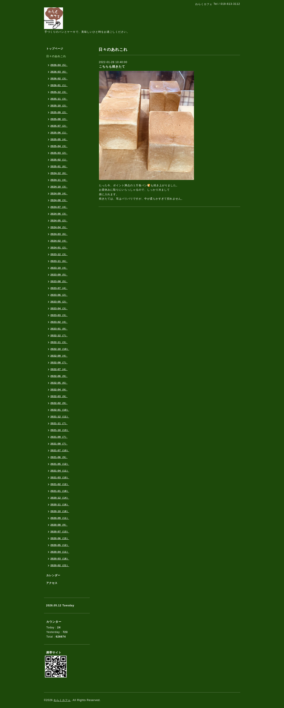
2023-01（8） (59, 328)
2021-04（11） (60, 470)
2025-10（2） (59, 105)
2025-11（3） (59, 98)
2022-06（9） (59, 376)
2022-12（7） (59, 335)
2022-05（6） (59, 382)
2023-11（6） (59, 261)
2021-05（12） (60, 464)
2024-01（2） (59, 247)
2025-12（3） (59, 92)
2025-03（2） (59, 153)
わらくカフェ (62, 700)
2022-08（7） (59, 362)
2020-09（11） (60, 518)
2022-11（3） (59, 342)
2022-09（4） (59, 355)
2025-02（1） (59, 159)
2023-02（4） (59, 322)
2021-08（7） (59, 443)
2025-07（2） (59, 126)
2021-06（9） (59, 457)
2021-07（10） (60, 450)
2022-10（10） (60, 349)
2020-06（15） (60, 538)
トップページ (54, 48)
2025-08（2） (59, 119)
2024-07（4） (59, 207)
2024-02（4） (59, 240)
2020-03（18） (60, 558)
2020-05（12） (60, 545)
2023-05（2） (59, 301)
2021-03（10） (60, 477)
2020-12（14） (60, 497)
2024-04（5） (59, 227)
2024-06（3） (59, 213)
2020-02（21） (60, 565)
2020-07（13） (60, 531)
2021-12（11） (60, 416)
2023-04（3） (59, 308)
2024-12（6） (59, 173)
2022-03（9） (59, 396)
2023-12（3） (59, 254)
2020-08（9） (59, 524)
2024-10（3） (59, 186)
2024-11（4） (59, 180)
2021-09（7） (59, 437)
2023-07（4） (59, 288)
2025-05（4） (59, 139)
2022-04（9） (59, 389)
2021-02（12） (60, 484)
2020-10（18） (60, 511)
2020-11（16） (60, 504)
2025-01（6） (59, 166)
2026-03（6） (59, 71)
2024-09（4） (59, 193)
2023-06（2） (59, 295)
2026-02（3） (59, 78)
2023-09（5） (59, 274)
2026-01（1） (59, 85)
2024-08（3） (59, 200)
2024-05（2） (59, 220)
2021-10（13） (60, 430)
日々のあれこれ (56, 56)
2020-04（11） (60, 552)
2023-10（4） (59, 268)
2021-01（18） (60, 491)
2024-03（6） (59, 234)
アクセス (52, 583)
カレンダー (53, 575)
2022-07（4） (59, 369)
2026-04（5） (59, 65)
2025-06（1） (59, 132)
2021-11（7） (59, 423)
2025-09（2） (59, 112)
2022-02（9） (59, 403)
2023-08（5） (59, 281)
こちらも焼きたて (112, 66)
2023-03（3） (59, 315)
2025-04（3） (59, 146)
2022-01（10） (60, 410)
